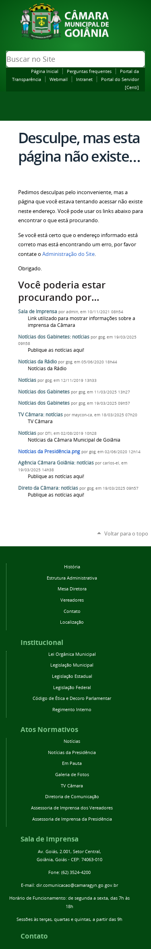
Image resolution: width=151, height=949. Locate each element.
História (72, 567)
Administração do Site (68, 254)
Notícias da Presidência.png (49, 451)
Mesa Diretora (72, 589)
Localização (72, 622)
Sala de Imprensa (37, 311)
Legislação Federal (72, 687)
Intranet (84, 79)
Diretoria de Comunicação (72, 796)
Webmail (59, 79)
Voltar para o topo (126, 533)
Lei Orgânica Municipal (72, 654)
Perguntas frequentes (89, 71)
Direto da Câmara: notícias (48, 488)
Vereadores (72, 600)
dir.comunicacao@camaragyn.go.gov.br (77, 885)
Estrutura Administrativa (72, 578)
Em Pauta (72, 763)
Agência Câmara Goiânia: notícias (56, 463)
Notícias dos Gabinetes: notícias (53, 337)
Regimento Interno (71, 709)
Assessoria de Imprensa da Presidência (72, 819)
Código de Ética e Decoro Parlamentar (72, 698)
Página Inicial (44, 71)
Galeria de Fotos (72, 774)
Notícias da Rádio (37, 362)
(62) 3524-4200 (76, 872)
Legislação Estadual (72, 676)
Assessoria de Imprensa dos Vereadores (72, 808)
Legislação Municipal (71, 665)
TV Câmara (72, 786)
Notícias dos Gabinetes (44, 392)
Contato (72, 611)
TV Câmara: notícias (40, 415)
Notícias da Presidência (72, 752)
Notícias (27, 380)
